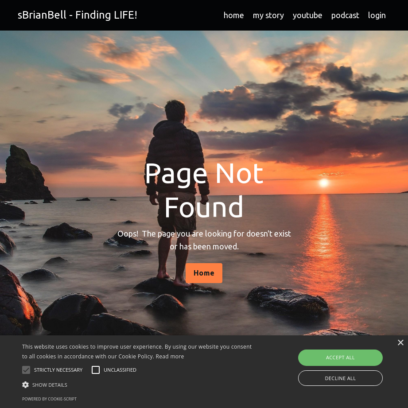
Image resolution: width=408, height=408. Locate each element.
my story (268, 15)
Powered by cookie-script (49, 399)
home (234, 15)
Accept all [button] (340, 357)
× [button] (400, 343)
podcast (345, 15)
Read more (170, 356)
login (377, 15)
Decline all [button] (340, 378)
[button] (140, 384)
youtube (308, 15)
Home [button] (204, 273)
